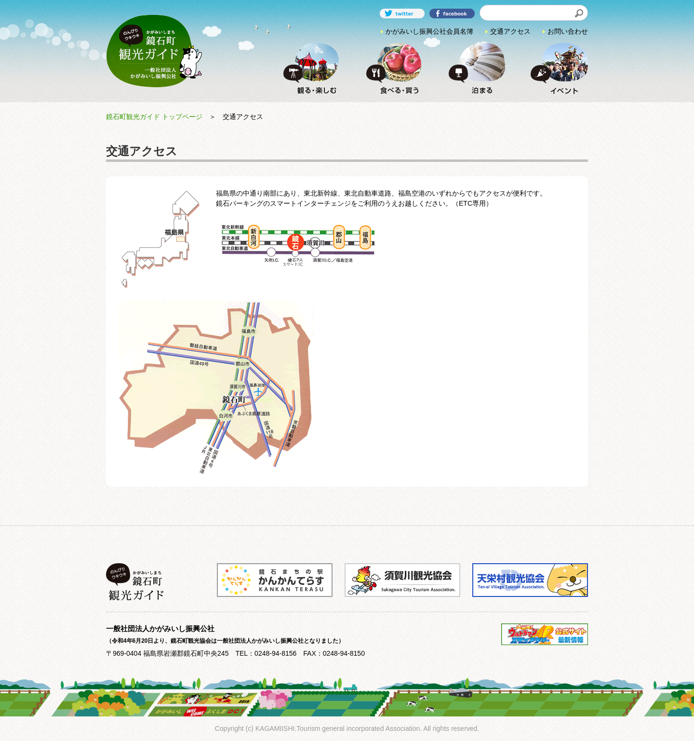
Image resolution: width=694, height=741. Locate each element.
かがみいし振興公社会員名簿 (429, 31)
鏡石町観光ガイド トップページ (154, 116)
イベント (556, 68)
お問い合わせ (567, 31)
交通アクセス (510, 31)
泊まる (474, 68)
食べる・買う (391, 68)
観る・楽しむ (309, 68)
